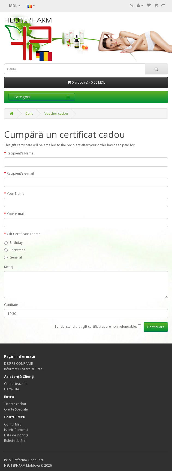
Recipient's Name (20, 153)
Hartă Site (11, 389)
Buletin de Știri (15, 440)
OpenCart (35, 460)
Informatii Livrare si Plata (23, 369)
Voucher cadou (56, 113)
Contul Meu (13, 424)
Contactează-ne (16, 383)
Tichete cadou (15, 404)
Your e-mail (16, 213)
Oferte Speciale (16, 409)
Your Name (15, 193)
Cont (29, 113)
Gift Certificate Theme (23, 234)
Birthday (13, 242)
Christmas (14, 250)
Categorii (42, 96)
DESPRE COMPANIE (18, 363)
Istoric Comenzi (16, 429)
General (13, 257)
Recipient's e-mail (20, 173)
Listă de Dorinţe (16, 435)
